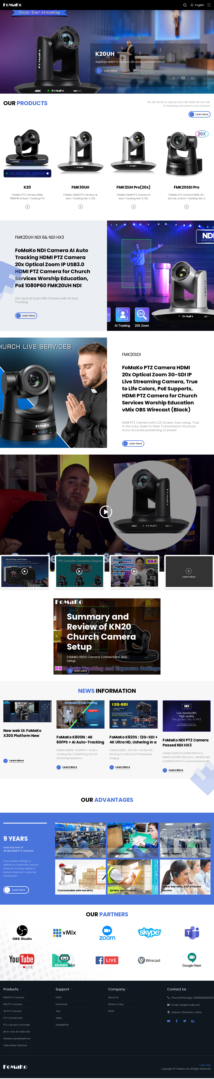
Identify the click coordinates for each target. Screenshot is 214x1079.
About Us (113, 998)
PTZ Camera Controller (16, 1025)
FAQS (59, 998)
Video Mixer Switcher (15, 1046)
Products (12, 990)
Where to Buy (116, 1005)
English (197, 5)
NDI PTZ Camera (12, 1005)
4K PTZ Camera (12, 1012)
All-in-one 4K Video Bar (16, 1032)
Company (118, 990)
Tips (58, 1012)
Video (59, 1018)
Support (64, 990)
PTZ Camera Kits (13, 1018)
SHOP (111, 1012)
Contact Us (178, 990)
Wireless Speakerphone (16, 1039)
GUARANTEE (62, 1025)
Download (61, 1005)
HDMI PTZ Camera (13, 998)
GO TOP (205, 1066)
